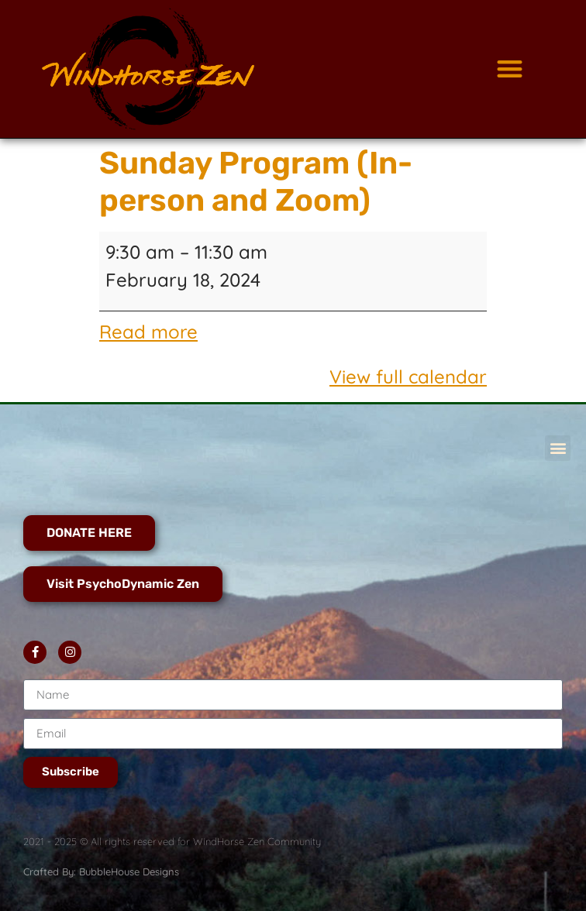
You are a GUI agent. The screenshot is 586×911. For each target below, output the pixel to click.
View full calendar (408, 376)
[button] (510, 69)
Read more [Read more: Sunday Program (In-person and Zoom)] (148, 331)
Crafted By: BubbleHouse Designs (101, 871)
